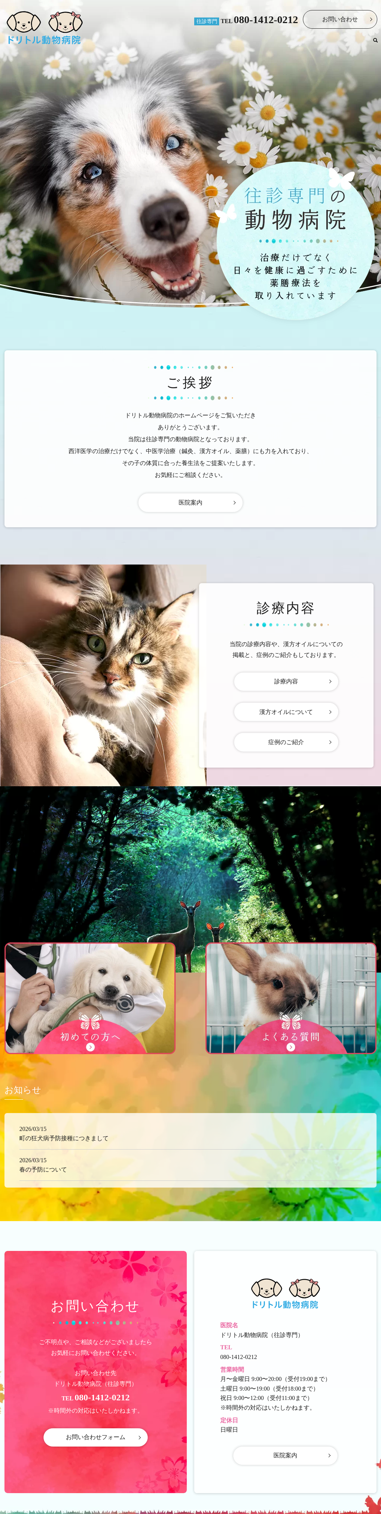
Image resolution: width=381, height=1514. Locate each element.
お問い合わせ (340, 19)
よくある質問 (349, 42)
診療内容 (273, 42)
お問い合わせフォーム (95, 1437)
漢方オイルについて (286, 712)
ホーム (218, 42)
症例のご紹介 (286, 742)
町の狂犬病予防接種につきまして (64, 1138)
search (375, 43)
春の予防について (43, 1170)
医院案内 (244, 42)
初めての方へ (308, 42)
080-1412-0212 (266, 19)
